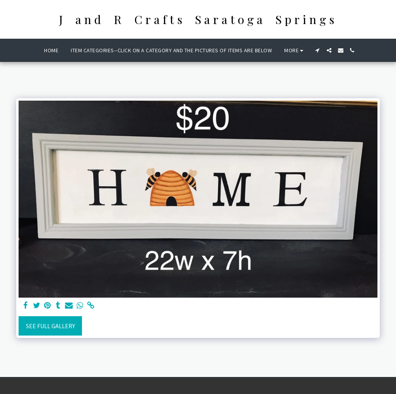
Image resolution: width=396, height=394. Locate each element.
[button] (317, 50)
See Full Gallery (50, 326)
